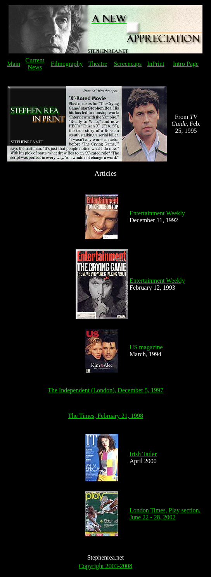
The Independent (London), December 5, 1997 (105, 390)
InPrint (155, 63)
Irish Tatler (143, 454)
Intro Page (186, 63)
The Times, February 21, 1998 (105, 415)
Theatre (97, 63)
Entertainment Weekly (157, 213)
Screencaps (128, 63)
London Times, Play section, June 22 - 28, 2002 (165, 513)
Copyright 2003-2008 (105, 566)
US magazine (146, 347)
